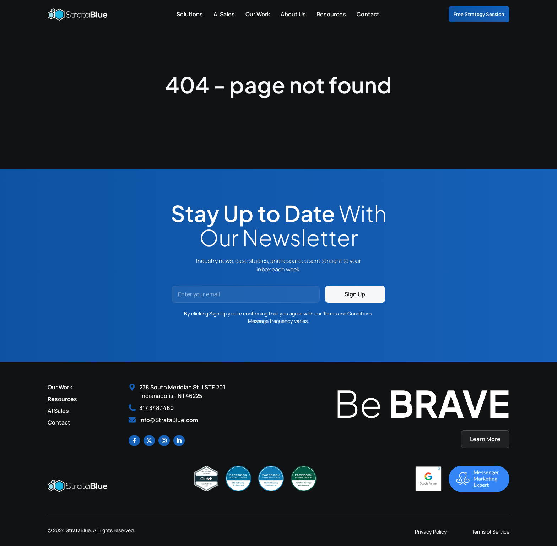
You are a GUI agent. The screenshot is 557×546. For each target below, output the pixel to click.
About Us (285, 14)
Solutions (181, 14)
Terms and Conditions (347, 313)
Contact (359, 14)
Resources (323, 14)
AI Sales (216, 14)
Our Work (249, 14)
